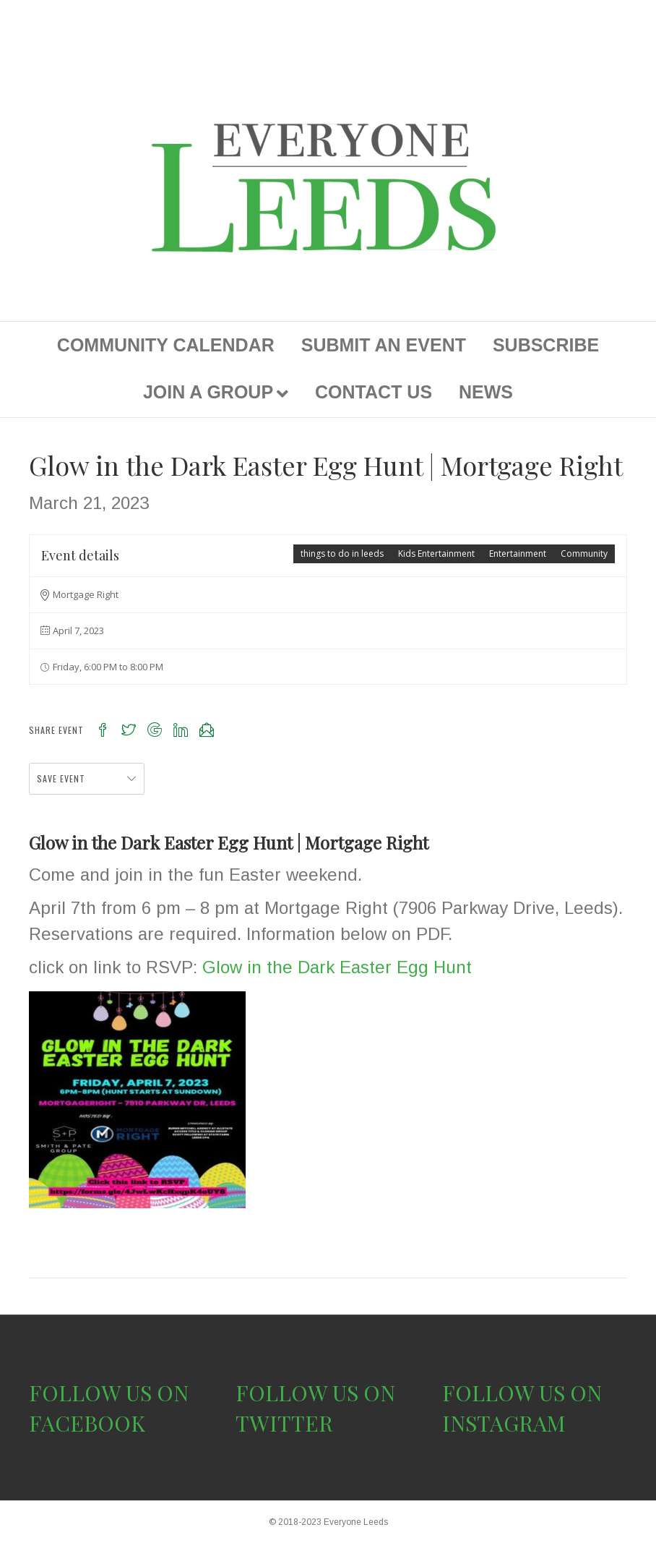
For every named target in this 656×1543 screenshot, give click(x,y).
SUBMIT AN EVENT (383, 345)
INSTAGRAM (504, 1423)
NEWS (486, 392)
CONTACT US (373, 392)
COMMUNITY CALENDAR (166, 345)
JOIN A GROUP (208, 392)
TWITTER (284, 1423)
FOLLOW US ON (109, 1392)
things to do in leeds (342, 553)
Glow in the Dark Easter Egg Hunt (337, 967)
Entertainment (517, 553)
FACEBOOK (87, 1423)
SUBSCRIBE (546, 345)
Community (584, 553)
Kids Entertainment (436, 553)
